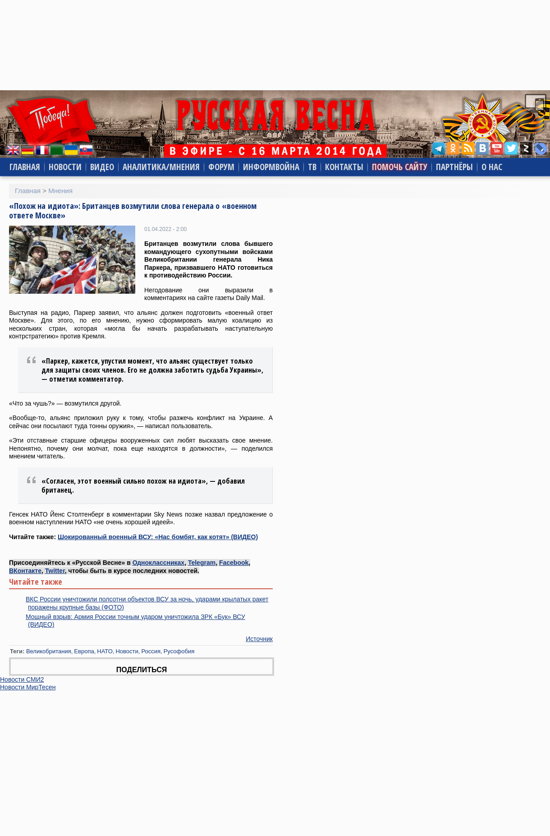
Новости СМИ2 (22, 679)
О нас (491, 167)
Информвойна (271, 167)
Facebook (233, 562)
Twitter (55, 570)
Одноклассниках (159, 562)
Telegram (201, 562)
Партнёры (454, 167)
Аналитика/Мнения (161, 167)
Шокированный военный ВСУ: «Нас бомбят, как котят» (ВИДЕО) (158, 536)
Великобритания (48, 651)
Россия (150, 651)
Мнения (60, 190)
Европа (84, 651)
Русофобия (179, 651)
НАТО (105, 651)
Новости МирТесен (27, 687)
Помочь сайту (399, 167)
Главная (24, 167)
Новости (65, 167)
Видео (102, 167)
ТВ (312, 167)
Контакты (344, 167)
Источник (259, 638)
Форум (221, 167)
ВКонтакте (25, 570)
